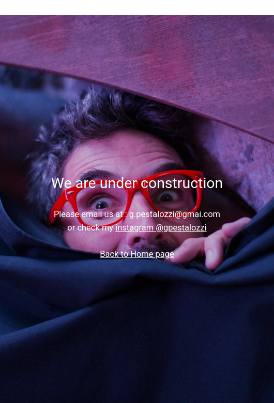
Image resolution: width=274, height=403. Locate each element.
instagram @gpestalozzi (160, 228)
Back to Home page (137, 254)
